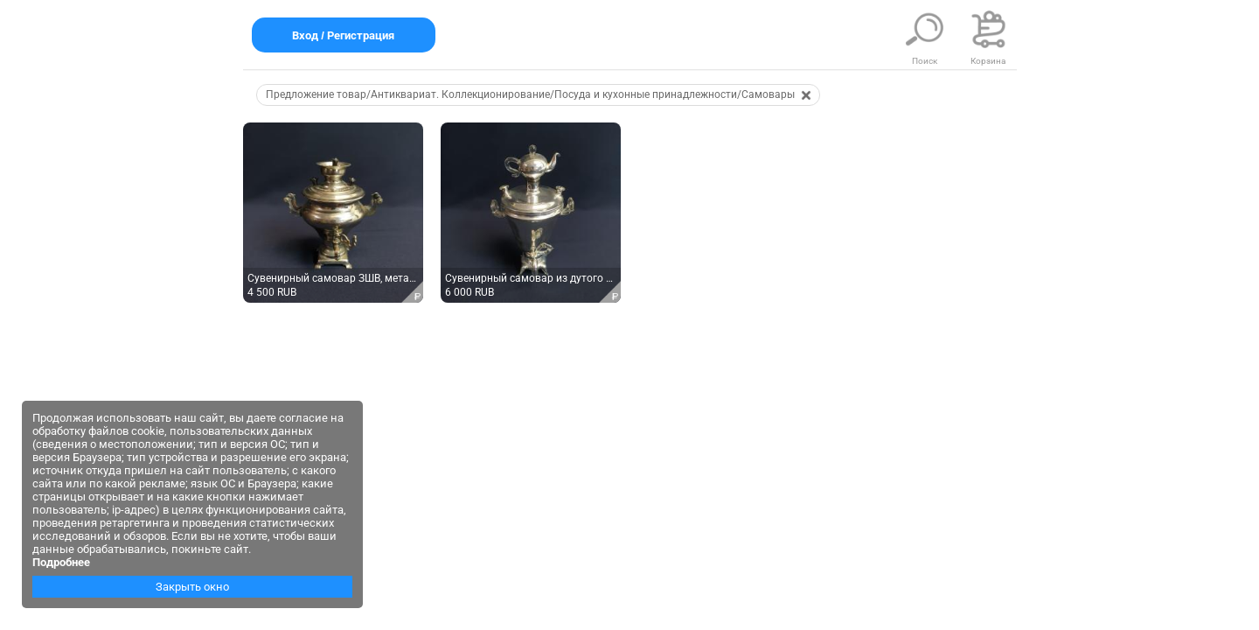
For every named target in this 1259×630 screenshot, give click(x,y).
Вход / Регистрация (343, 35)
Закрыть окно (192, 586)
